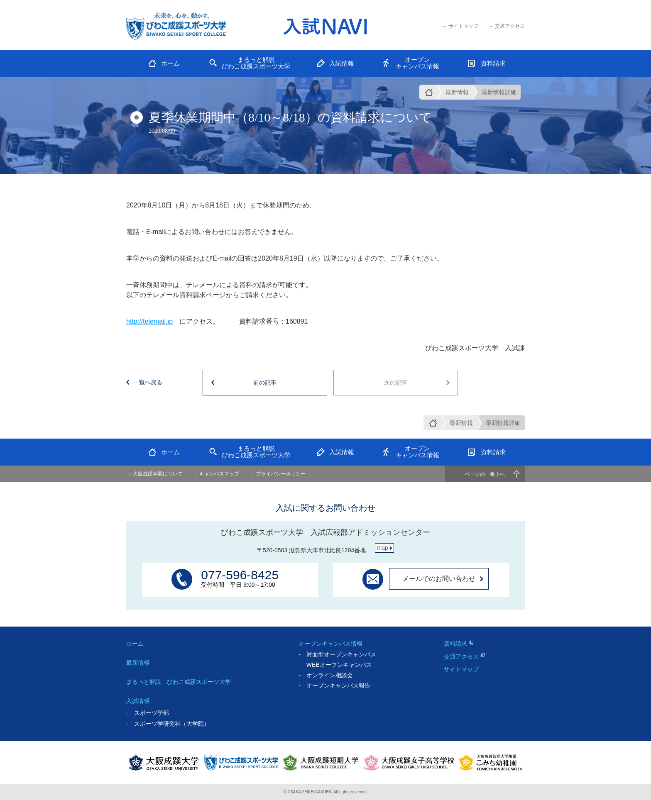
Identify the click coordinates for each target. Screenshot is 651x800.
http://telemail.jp (149, 321)
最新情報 (457, 92)
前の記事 (265, 382)
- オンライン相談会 (326, 675)
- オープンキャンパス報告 (334, 685)
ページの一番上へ (485, 474)
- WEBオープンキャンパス (335, 664)
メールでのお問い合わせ (438, 578)
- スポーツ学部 (147, 713)
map (382, 547)
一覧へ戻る (147, 382)
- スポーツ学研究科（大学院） (168, 723)
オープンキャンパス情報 (330, 643)
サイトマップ (461, 669)
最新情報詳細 (499, 92)
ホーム (135, 643)
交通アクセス (461, 656)
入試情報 (137, 701)
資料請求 (455, 643)
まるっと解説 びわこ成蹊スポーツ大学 (178, 681)
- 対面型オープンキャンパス (337, 654)
